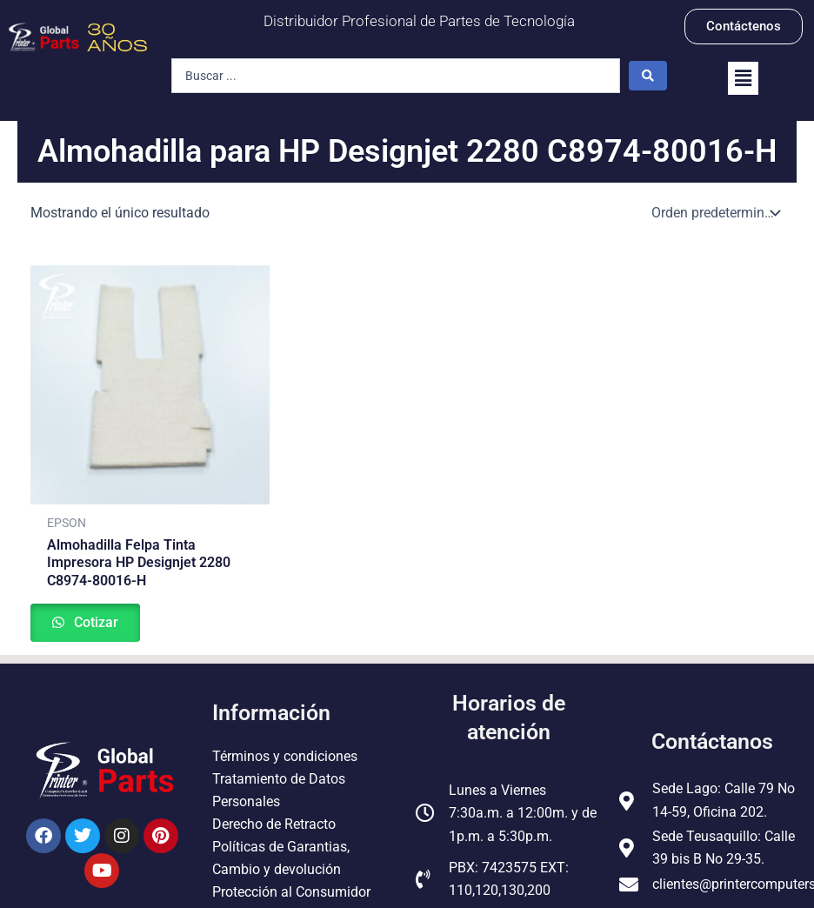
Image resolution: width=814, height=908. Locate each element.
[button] (743, 78)
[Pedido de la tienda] (714, 213)
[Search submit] (648, 75)
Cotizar (99, 624)
